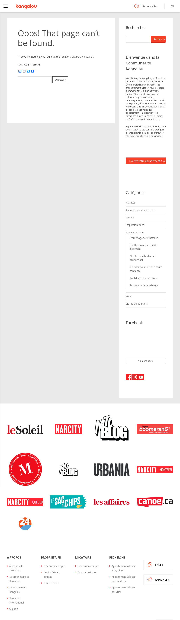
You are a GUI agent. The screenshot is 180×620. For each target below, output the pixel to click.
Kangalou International (16, 584)
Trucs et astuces (134, 229)
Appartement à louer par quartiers (123, 562)
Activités (130, 202)
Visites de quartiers (136, 288)
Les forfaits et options (51, 558)
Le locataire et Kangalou (17, 573)
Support (13, 592)
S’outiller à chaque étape (142, 264)
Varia (128, 281)
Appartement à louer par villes (123, 573)
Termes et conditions (122, 607)
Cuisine (129, 215)
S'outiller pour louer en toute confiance (144, 256)
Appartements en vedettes (139, 209)
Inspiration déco (134, 222)
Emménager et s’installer (142, 234)
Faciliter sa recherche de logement (147, 241)
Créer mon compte (54, 549)
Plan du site (145, 607)
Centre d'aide (50, 566)
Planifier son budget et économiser (147, 247)
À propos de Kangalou (16, 552)
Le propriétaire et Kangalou (19, 562)
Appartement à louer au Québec (123, 552)
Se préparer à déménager (143, 270)
